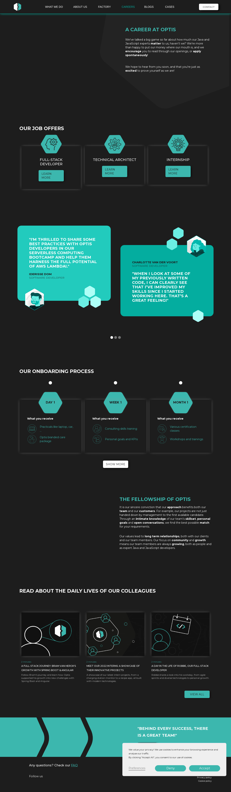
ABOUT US (80, 6)
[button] (111, 337)
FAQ (74, 765)
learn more (47, 175)
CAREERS (128, 6)
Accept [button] (204, 768)
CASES (169, 6)
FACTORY (104, 6)
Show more (115, 464)
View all (197, 694)
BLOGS (149, 6)
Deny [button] (170, 768)
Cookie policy (205, 781)
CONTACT (209, 6)
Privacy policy (204, 777)
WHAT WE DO (54, 6)
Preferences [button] (137, 768)
